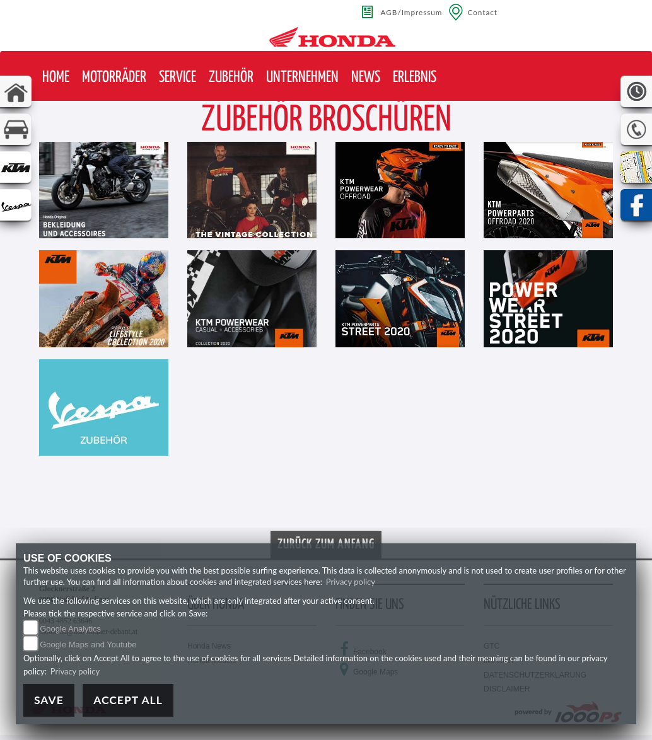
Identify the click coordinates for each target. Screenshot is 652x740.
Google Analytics (70, 628)
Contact (482, 12)
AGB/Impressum (412, 12)
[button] (114, 78)
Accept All (128, 700)
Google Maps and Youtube (88, 644)
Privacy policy (350, 582)
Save (49, 700)
